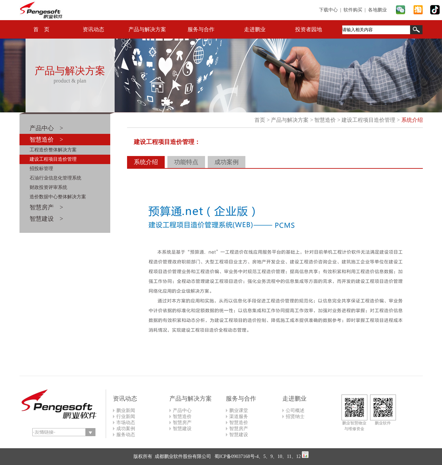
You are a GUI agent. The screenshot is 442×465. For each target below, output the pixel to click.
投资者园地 (308, 29)
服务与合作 (201, 29)
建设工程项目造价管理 (53, 159)
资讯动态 (93, 29)
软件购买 (353, 9)
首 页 (41, 29)
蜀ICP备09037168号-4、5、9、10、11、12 (257, 456)
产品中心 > (46, 128)
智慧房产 (182, 422)
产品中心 (182, 410)
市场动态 (125, 422)
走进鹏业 (255, 29)
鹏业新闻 (125, 410)
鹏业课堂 (238, 410)
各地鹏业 (377, 9)
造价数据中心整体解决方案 (58, 196)
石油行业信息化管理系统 (55, 177)
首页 (259, 120)
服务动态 (125, 434)
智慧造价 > (46, 139)
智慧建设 (182, 428)
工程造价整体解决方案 (53, 149)
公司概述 (295, 410)
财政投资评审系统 (48, 187)
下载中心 (328, 9)
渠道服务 (238, 416)
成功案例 (226, 162)
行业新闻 (125, 416)
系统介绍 (412, 120)
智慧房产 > (46, 207)
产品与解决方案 (147, 29)
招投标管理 (41, 168)
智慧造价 (325, 120)
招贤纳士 (295, 416)
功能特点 (186, 162)
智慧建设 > (46, 218)
